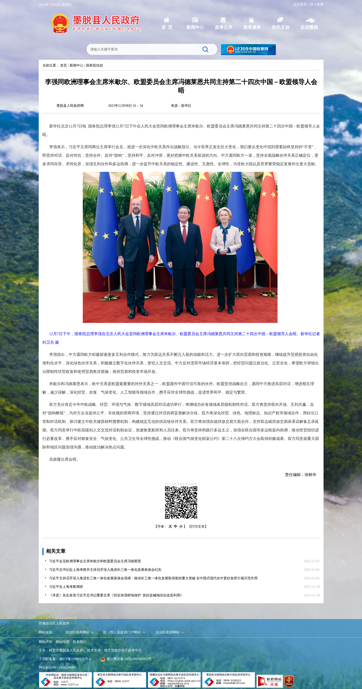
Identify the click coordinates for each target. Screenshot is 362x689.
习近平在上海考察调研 (66, 587)
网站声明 (45, 642)
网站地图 (62, 642)
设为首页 (300, 4)
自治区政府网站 (77, 632)
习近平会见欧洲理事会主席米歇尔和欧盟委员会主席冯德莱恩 (95, 561)
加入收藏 (317, 4)
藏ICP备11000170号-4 (75, 659)
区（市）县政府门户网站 (122, 632)
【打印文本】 (198, 526)
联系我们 (79, 642)
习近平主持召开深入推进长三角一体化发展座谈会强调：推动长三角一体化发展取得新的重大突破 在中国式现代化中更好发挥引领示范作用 (153, 578)
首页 (63, 65)
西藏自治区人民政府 (54, 623)
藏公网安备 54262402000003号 (126, 659)
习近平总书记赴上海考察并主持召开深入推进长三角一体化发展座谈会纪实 (105, 570)
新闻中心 (76, 65)
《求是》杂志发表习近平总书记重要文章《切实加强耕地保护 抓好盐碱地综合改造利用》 (116, 595)
